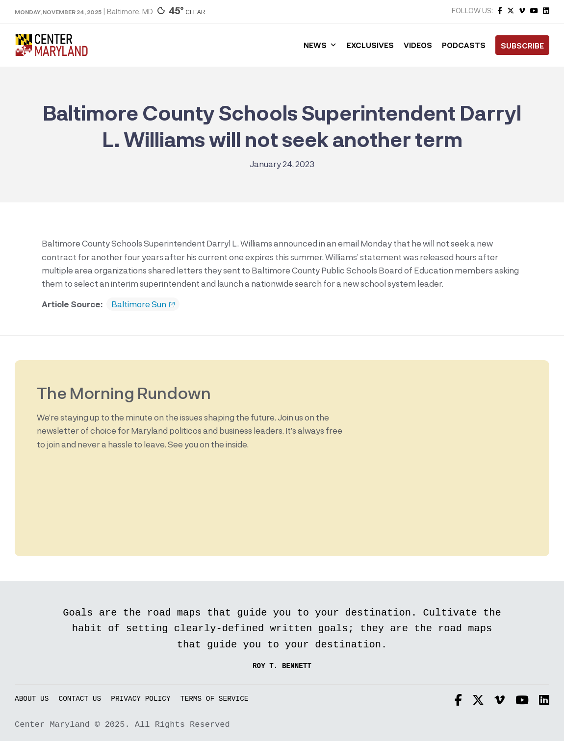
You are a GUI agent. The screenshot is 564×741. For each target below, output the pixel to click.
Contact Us (80, 699)
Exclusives (370, 45)
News (320, 45)
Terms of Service (214, 699)
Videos (418, 45)
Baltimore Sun (143, 304)
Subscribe (522, 45)
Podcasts (464, 45)
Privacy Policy (140, 699)
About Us (32, 699)
